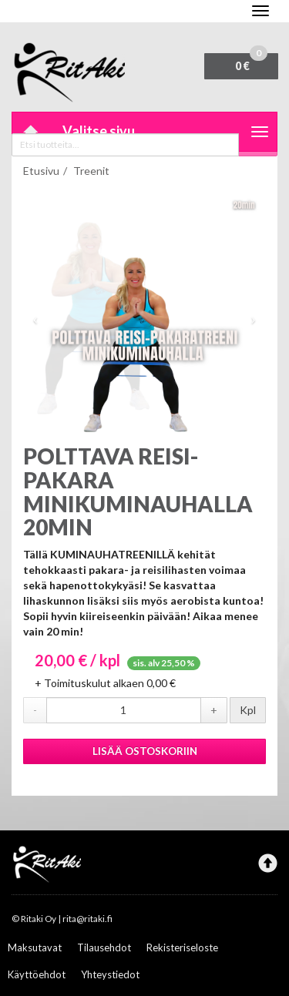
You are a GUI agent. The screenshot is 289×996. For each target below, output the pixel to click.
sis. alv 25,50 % (164, 663)
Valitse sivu (98, 130)
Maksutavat (35, 947)
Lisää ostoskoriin (144, 751)
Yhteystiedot (110, 974)
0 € (251, 62)
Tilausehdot (104, 947)
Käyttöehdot (37, 974)
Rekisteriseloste (182, 947)
